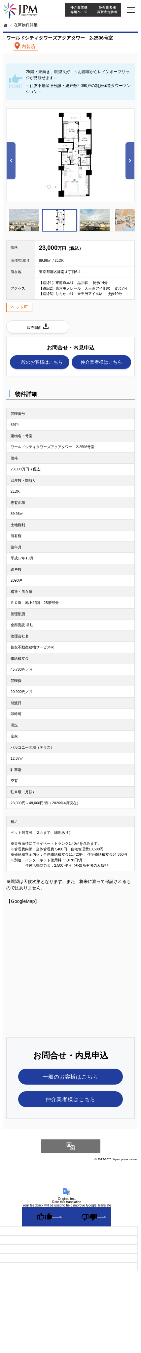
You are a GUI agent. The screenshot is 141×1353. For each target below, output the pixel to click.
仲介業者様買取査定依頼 (107, 10)
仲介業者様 (101, 362)
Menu (131, 10)
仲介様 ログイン (78, 10)
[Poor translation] (89, 1216)
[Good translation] (44, 1216)
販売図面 (34, 328)
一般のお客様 (40, 362)
